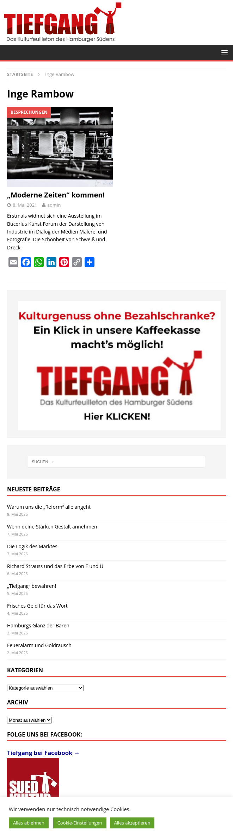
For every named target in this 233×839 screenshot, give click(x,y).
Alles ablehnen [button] (28, 823)
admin (54, 205)
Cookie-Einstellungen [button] (79, 823)
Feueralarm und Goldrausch (39, 645)
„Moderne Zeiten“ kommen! (56, 195)
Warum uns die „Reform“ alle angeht (49, 506)
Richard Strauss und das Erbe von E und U (55, 566)
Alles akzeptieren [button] (132, 823)
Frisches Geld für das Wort (37, 605)
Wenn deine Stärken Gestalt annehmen (52, 526)
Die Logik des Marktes (32, 546)
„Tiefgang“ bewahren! (31, 586)
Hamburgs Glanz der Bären (38, 625)
